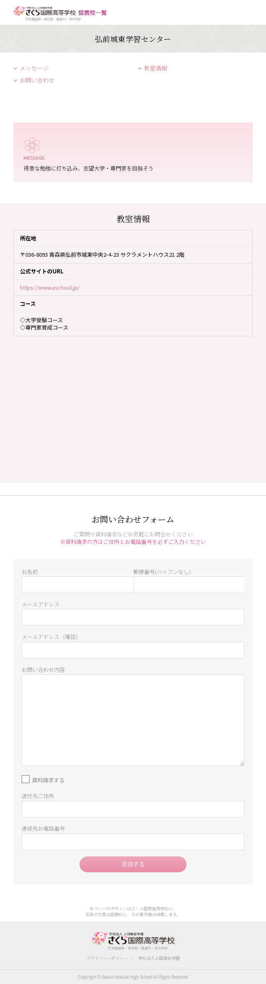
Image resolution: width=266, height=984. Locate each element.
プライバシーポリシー (107, 958)
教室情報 (155, 68)
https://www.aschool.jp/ (50, 287)
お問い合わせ (37, 80)
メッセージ (34, 68)
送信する (133, 864)
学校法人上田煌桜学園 (159, 958)
